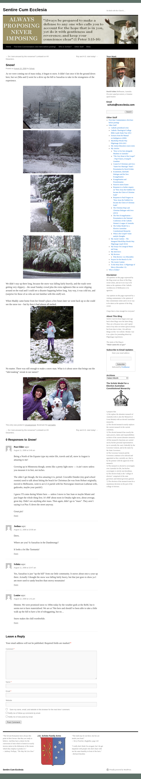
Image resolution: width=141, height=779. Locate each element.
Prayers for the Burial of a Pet (121, 259)
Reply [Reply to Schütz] (16, 585)
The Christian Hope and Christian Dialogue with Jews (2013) (123, 210)
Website (9, 700)
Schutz (32, 69)
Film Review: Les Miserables (123, 257)
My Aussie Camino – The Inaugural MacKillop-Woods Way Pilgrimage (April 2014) (122, 241)
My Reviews (115, 254)
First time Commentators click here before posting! (35, 47)
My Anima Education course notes (123, 146)
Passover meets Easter (121, 185)
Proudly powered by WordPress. (120, 770)
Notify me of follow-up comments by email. (24, 713)
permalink (52, 425)
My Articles (115, 148)
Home (8, 47)
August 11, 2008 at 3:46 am (24, 450)
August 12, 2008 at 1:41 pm (24, 599)
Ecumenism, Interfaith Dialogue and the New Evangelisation (121, 174)
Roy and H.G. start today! (87, 57)
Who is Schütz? (65, 47)
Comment (10, 649)
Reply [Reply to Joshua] (16, 554)
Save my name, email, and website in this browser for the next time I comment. (40, 710)
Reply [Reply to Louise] (16, 623)
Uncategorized (30, 425)
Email (8, 691)
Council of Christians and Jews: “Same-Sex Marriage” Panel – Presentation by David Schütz (124, 166)
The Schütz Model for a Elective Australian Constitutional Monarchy (121, 228)
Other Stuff (78, 47)
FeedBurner (125, 367)
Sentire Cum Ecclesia (25, 9)
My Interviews (116, 252)
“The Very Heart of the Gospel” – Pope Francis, (124, 158)
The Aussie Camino (118, 262)
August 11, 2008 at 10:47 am (25, 568)
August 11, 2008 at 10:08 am (25, 530)
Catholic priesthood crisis (120, 128)
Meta (88, 47)
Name (9, 682)
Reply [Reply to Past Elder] (16, 516)
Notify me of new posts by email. (20, 717)
